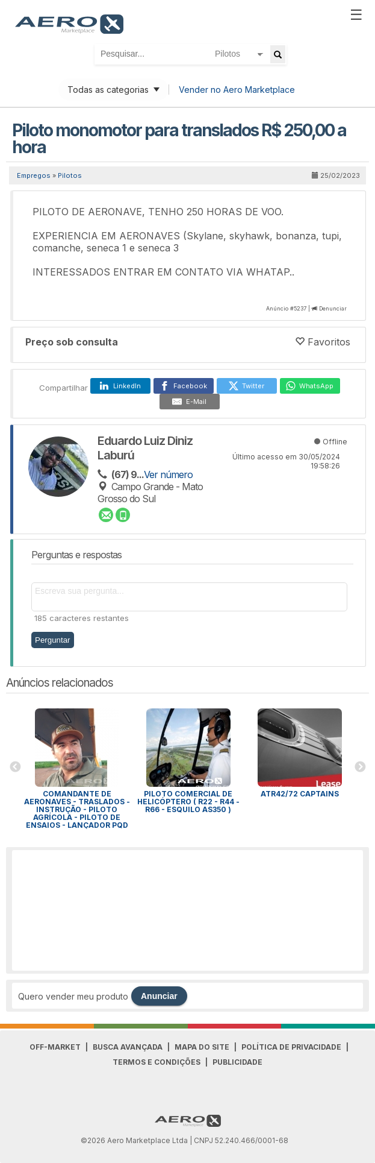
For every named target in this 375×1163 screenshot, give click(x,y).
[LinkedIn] (120, 386)
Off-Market (55, 1046)
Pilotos (70, 175)
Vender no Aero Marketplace (237, 89)
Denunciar (333, 308)
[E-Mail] (190, 401)
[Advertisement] (188, 910)
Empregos (34, 175)
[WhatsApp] (310, 386)
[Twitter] (247, 386)
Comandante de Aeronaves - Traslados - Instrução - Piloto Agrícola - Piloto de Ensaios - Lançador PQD (77, 809)
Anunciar (159, 996)
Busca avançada (128, 1046)
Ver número (168, 474)
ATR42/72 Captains (300, 794)
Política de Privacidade (291, 1046)
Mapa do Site (202, 1046)
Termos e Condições (156, 1062)
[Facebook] (183, 386)
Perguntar (52, 640)
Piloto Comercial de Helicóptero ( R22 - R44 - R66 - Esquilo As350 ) (188, 801)
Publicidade (237, 1062)
